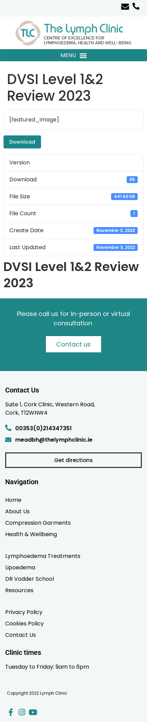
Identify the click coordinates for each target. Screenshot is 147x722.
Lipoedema (20, 567)
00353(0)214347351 (43, 428)
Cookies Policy (24, 623)
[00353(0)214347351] (8, 428)
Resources (19, 590)
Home (13, 500)
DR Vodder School (29, 579)
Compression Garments (38, 522)
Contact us (73, 344)
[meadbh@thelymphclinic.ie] (8, 439)
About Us (17, 511)
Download (22, 141)
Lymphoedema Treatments (42, 556)
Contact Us (20, 635)
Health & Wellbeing (31, 534)
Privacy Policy (23, 612)
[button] (73, 55)
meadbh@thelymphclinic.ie (53, 440)
